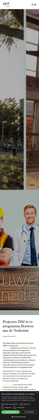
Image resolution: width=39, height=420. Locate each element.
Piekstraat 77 (8, 385)
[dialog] (19, 405)
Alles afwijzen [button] (29, 412)
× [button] (37, 393)
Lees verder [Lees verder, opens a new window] (32, 400)
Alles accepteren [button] (10, 412)
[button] (19, 417)
